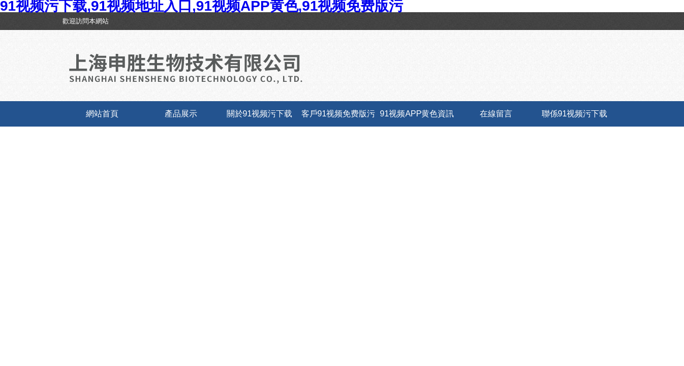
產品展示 (181, 113)
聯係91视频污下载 (575, 113)
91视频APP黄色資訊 (417, 113)
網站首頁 (102, 113)
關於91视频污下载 (260, 113)
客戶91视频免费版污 (338, 113)
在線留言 (496, 113)
